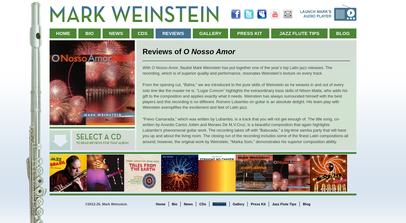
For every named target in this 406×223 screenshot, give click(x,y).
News (116, 33)
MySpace (262, 14)
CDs (143, 33)
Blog (343, 33)
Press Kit (249, 33)
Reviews (173, 33)
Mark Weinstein (134, 14)
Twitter (249, 14)
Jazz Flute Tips (299, 33)
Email (288, 14)
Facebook (236, 14)
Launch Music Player (328, 13)
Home (63, 33)
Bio (89, 33)
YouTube (275, 14)
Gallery (210, 33)
